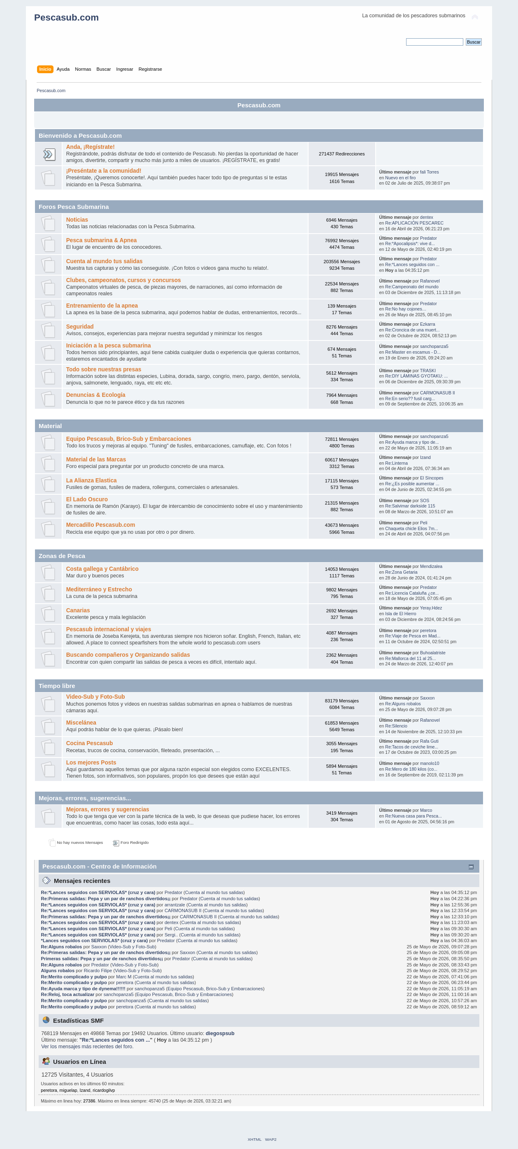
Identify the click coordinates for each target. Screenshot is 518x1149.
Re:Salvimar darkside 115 (410, 505)
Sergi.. (171, 934)
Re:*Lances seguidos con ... (412, 264)
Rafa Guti (429, 741)
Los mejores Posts (91, 763)
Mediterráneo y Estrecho (99, 589)
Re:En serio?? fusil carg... (410, 398)
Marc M (123, 976)
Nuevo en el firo (400, 177)
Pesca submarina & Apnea (101, 240)
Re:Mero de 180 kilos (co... (411, 769)
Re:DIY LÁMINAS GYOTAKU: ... (416, 375)
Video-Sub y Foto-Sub (95, 697)
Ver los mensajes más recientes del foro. (87, 1046)
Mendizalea (431, 566)
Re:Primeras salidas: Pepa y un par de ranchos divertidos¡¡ (106, 898)
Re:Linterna (396, 463)
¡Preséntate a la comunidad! (104, 171)
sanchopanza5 (434, 346)
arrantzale (175, 904)
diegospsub (220, 1033)
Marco (426, 810)
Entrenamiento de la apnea (102, 306)
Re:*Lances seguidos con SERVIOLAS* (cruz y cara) (98, 892)
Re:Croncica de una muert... (412, 329)
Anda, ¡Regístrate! (90, 147)
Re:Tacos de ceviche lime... (411, 746)
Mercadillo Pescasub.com (100, 525)
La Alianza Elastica (91, 480)
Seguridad (80, 327)
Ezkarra (427, 324)
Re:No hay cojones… (405, 308)
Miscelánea (81, 723)
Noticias (77, 220)
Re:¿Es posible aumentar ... (412, 483)
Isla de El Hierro (400, 613)
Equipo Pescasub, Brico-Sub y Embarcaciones (128, 439)
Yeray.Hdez (431, 607)
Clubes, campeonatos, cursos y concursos (123, 280)
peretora (428, 630)
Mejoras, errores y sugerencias (107, 809)
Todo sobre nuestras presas (104, 369)
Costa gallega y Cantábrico (102, 569)
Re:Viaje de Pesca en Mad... (412, 635)
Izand (425, 457)
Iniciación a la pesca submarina (108, 346)
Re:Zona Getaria (401, 572)
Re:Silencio (396, 725)
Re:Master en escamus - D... (413, 352)
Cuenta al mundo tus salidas (104, 261)
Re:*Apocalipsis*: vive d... (410, 243)
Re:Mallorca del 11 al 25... (410, 658)
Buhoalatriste (433, 652)
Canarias (78, 610)
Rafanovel (430, 280)
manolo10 (429, 763)
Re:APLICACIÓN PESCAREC (414, 222)
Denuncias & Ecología (95, 395)
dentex (426, 217)
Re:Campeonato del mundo (412, 286)
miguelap (68, 1090)
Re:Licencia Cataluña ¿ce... (412, 593)
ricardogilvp (104, 1090)
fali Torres (429, 171)
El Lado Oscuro (87, 499)
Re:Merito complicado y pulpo (74, 976)
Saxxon (427, 697)
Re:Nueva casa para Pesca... (413, 815)
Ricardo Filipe (98, 970)
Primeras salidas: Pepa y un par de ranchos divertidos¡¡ (102, 958)
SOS (424, 500)
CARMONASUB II (437, 392)
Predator (428, 238)
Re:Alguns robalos (403, 703)
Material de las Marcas (96, 459)
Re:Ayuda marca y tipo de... (412, 442)
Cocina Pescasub (89, 743)
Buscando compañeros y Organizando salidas (128, 655)
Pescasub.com (66, 17)
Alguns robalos (58, 970)
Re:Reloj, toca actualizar (68, 994)
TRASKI (428, 370)
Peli (423, 522)
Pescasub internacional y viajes (108, 629)
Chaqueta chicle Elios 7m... (411, 528)
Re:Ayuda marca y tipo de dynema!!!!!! (83, 988)
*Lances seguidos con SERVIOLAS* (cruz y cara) (94, 940)
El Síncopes (432, 477)
